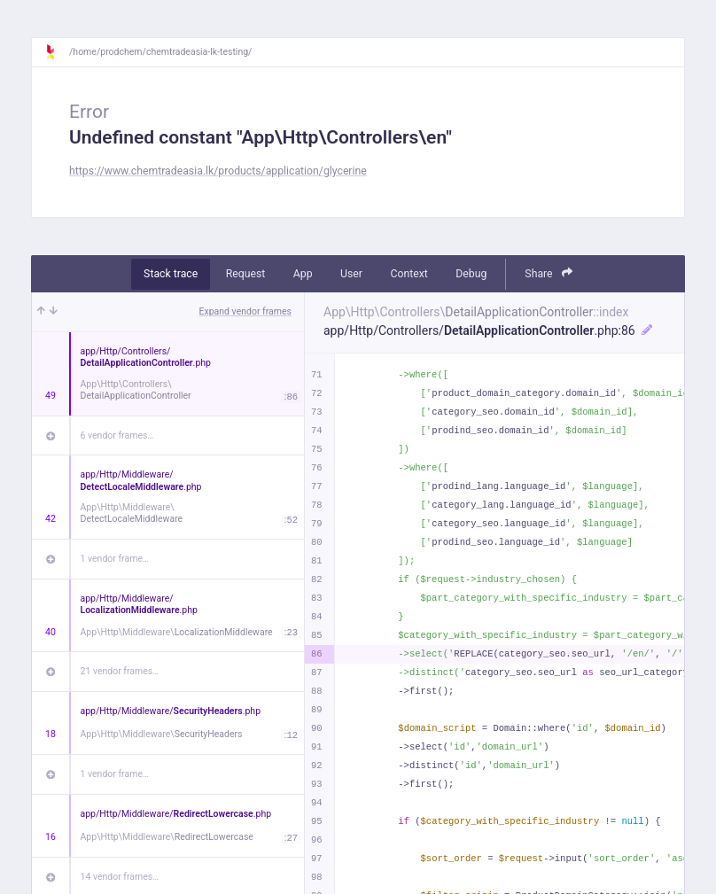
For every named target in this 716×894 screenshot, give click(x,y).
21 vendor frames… (120, 671)
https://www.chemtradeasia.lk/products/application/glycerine (218, 171)
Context (408, 274)
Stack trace (171, 274)
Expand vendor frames (245, 311)
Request (246, 274)
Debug (470, 274)
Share (548, 273)
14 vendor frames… (120, 876)
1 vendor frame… (115, 558)
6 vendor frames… (117, 435)
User (351, 274)
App (303, 274)
